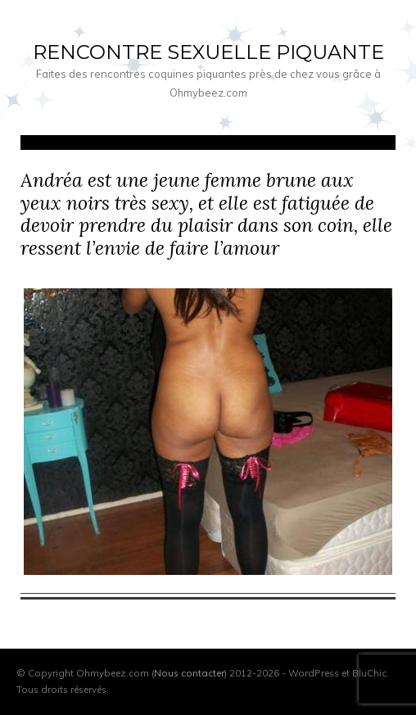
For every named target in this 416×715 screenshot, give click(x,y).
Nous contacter (189, 673)
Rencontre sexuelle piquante (208, 52)
